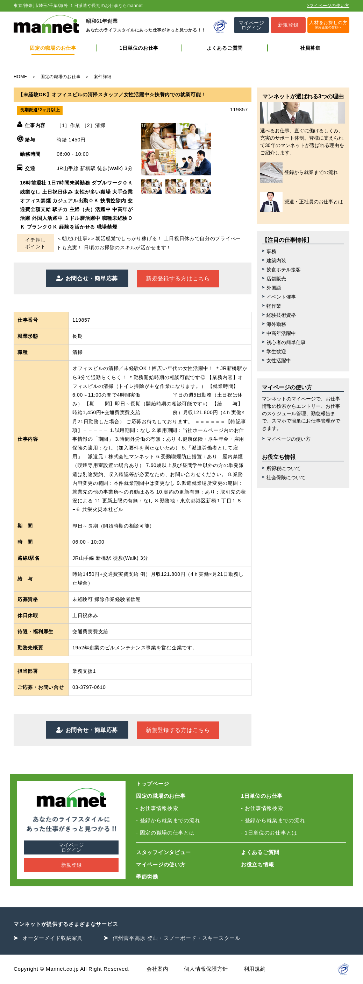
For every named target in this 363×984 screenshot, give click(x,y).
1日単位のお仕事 (139, 48)
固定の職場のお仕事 (53, 48)
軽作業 (273, 306)
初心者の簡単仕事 (286, 342)
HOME (20, 76)
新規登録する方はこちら (178, 278)
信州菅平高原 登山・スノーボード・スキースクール (177, 938)
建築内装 (276, 260)
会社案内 (158, 969)
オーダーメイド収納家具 (52, 938)
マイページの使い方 (288, 439)
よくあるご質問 (225, 48)
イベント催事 (281, 297)
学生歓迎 (276, 351)
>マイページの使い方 (328, 5)
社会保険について (286, 477)
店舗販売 (276, 278)
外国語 (273, 288)
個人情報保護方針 (206, 969)
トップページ (152, 784)
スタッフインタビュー (163, 852)
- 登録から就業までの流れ (168, 820)
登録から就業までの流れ (299, 172)
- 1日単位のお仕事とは (269, 833)
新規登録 (71, 865)
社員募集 (310, 48)
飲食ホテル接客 (283, 269)
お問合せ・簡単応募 (91, 278)
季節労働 (147, 877)
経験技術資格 (281, 315)
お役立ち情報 (257, 864)
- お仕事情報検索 (157, 808)
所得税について (283, 468)
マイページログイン (71, 847)
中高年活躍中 (281, 333)
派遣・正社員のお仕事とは (301, 202)
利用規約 (255, 969)
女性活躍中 (278, 360)
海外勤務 (276, 324)
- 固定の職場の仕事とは (165, 833)
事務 (271, 251)
